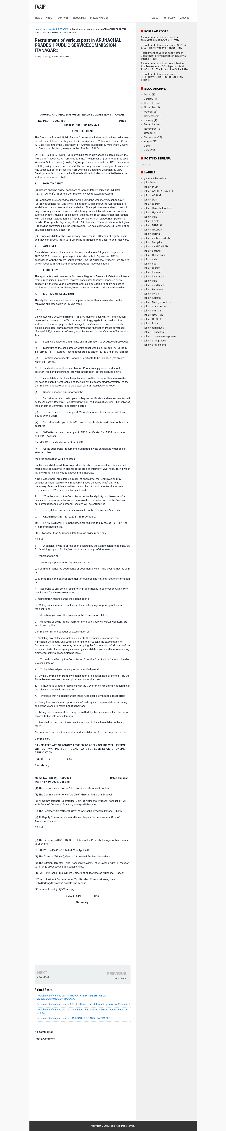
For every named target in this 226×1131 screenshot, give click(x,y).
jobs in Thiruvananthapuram (160, 336)
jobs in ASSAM (152, 195)
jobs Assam (150, 182)
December (150, 103)
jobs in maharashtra (155, 306)
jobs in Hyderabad (154, 212)
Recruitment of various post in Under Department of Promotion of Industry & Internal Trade (163, 55)
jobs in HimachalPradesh (158, 208)
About (49, 18)
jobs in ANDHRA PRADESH (56, 29)
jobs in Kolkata (152, 297)
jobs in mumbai (152, 310)
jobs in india (150, 216)
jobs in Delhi (151, 199)
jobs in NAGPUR (153, 229)
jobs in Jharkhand (154, 285)
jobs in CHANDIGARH (156, 246)
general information (155, 178)
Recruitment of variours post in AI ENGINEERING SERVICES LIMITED (160, 39)
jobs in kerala (151, 293)
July (146, 145)
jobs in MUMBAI (153, 225)
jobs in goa (150, 263)
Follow (169, 18)
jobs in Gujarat (152, 204)
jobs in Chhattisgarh (155, 255)
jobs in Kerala (151, 221)
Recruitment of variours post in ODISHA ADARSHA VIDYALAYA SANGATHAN (163, 47)
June (147, 150)
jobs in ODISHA (152, 319)
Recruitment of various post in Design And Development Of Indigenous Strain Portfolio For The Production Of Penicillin (164, 66)
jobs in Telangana (154, 332)
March (147, 94)
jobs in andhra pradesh (157, 238)
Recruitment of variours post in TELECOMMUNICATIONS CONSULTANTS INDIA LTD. (163, 77)
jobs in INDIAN (152, 186)
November (150, 107)
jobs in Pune (151, 323)
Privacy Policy (99, 18)
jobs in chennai (152, 251)
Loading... (146, 164)
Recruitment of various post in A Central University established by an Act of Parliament (83, 1004)
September (150, 116)
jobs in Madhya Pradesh (157, 302)
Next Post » (120, 978)
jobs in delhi (150, 259)
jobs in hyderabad (154, 276)
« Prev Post (43, 977)
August (148, 141)
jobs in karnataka (153, 289)
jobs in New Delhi (153, 315)
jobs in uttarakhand (155, 344)
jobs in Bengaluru (153, 242)
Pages (155, 18)
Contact (63, 18)
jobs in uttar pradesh (155, 340)
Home (38, 18)
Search (185, 18)
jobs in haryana (152, 272)
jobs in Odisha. (152, 233)
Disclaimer (79, 18)
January (148, 99)
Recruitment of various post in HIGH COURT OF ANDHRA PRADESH (74, 1018)
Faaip (112, 1126)
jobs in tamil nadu (154, 327)
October (148, 111)
